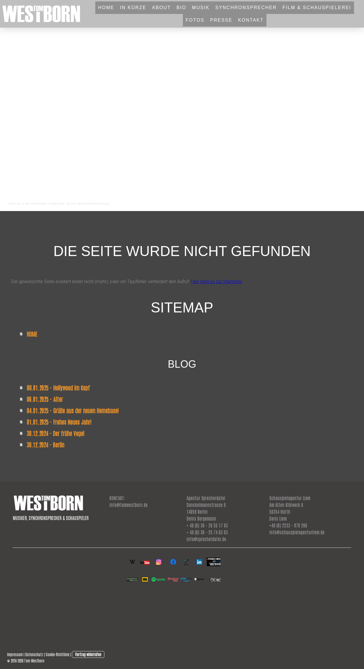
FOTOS (195, 20)
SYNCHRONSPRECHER (246, 7)
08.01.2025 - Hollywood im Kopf (58, 387)
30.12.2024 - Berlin (45, 444)
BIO (181, 7)
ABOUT (161, 7)
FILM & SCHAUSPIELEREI (316, 7)
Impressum (15, 654)
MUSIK (201, 7)
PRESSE (221, 20)
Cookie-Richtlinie (57, 654)
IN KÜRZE (133, 7)
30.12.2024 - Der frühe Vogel (55, 433)
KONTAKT (251, 20)
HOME (106, 7)
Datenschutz (34, 654)
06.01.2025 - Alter (45, 399)
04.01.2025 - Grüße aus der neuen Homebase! (73, 410)
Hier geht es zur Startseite (216, 281)
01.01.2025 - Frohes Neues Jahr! (59, 421)
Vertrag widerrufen (88, 654)
